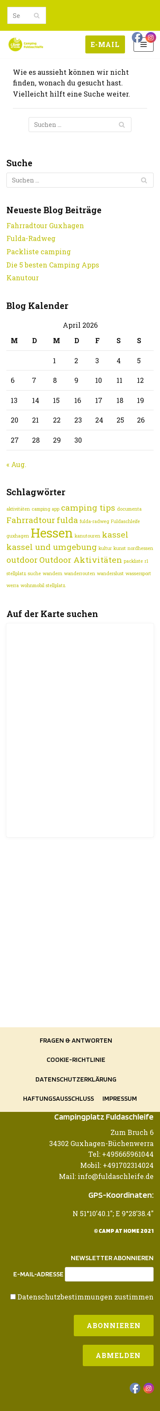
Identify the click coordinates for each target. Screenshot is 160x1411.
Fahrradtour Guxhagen (45, 225)
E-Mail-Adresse (38, 1274)
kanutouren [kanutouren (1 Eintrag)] (87, 536)
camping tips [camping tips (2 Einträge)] (88, 507)
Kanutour (22, 277)
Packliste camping (38, 251)
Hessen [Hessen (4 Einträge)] (52, 532)
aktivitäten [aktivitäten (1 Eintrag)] (18, 509)
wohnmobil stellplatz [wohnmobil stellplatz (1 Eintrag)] (43, 585)
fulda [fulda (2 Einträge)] (67, 519)
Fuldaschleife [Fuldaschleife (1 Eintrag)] (125, 521)
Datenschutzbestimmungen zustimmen (85, 1296)
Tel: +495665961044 (121, 1153)
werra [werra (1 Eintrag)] (12, 585)
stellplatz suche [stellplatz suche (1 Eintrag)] (23, 573)
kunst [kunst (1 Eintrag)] (119, 548)
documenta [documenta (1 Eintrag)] (129, 509)
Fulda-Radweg (30, 238)
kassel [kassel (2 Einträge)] (115, 534)
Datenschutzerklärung (75, 1079)
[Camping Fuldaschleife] (25, 44)
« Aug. (16, 464)
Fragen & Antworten (76, 1040)
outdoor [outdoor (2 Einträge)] (22, 559)
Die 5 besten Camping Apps (52, 264)
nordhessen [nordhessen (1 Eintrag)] (140, 548)
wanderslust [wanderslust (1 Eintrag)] (110, 573)
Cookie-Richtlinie (76, 1059)
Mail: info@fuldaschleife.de (106, 1176)
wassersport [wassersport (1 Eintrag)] (138, 573)
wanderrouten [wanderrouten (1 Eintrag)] (79, 573)
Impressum (119, 1098)
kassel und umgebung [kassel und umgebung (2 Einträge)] (51, 546)
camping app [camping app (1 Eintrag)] (45, 509)
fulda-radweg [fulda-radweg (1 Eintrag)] (94, 521)
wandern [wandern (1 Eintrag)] (52, 573)
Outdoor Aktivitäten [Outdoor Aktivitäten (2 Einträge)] (80, 559)
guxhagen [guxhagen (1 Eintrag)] (17, 536)
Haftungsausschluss (58, 1098)
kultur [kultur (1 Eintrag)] (105, 548)
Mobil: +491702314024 (117, 1165)
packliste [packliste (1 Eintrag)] (133, 561)
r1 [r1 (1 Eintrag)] (146, 561)
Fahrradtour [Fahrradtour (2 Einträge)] (30, 519)
